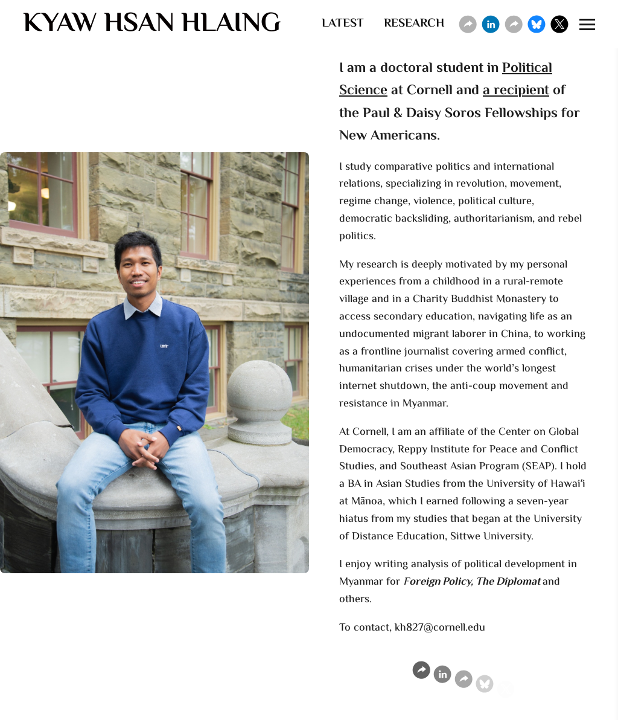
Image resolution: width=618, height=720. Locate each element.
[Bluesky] (536, 24)
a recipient (516, 94)
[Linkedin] (491, 24)
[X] (559, 24)
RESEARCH (414, 23)
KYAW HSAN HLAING (152, 24)
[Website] (468, 24)
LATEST (343, 23)
